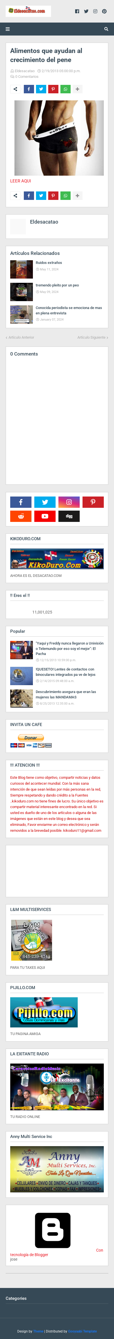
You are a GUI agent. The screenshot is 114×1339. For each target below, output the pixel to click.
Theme (38, 1331)
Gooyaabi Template (82, 1331)
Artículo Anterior (21, 337)
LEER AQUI (20, 181)
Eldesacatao (25, 71)
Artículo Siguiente (91, 337)
